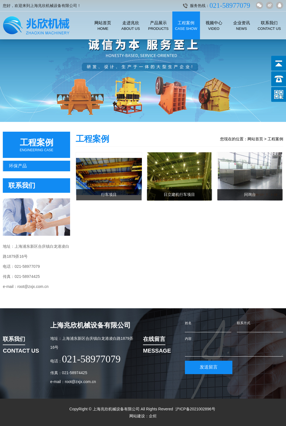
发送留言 (209, 367)
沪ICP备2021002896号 (195, 409)
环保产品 (18, 165)
